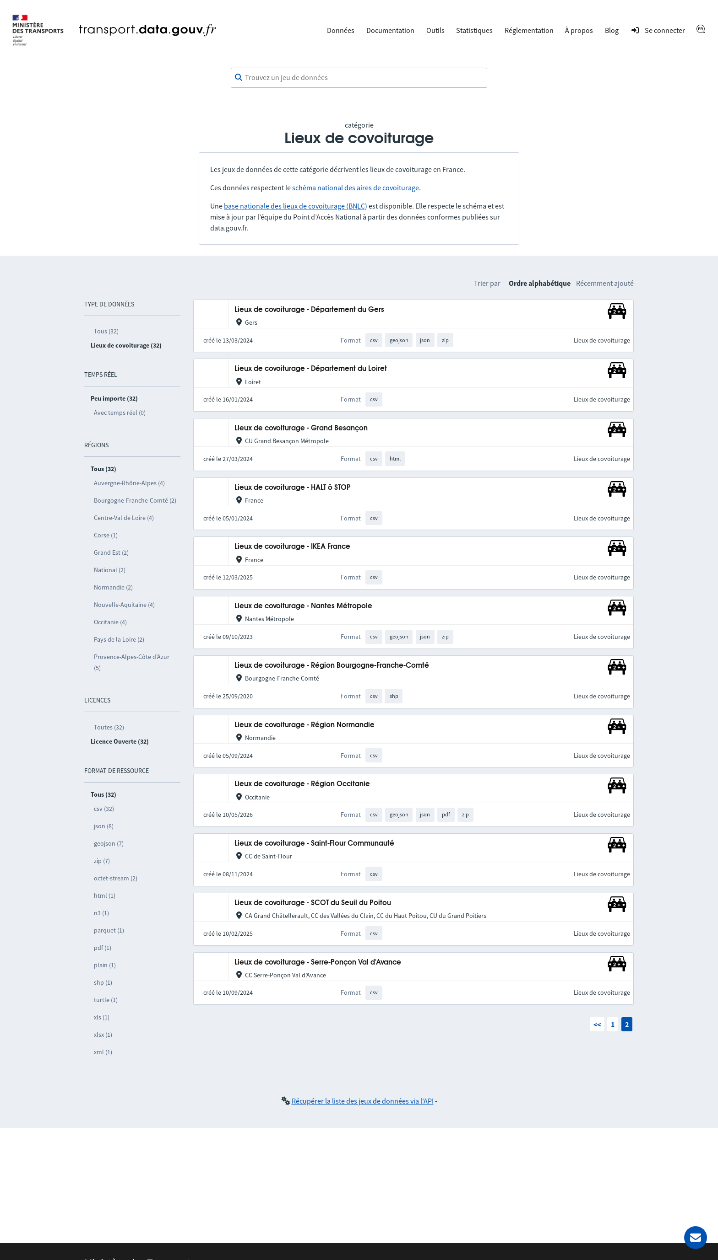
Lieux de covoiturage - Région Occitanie (302, 784)
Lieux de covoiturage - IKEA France (292, 546)
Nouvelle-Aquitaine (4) (124, 605)
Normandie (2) (113, 587)
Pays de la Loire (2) (119, 639)
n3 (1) (101, 913)
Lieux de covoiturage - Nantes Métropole (303, 606)
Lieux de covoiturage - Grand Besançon (301, 428)
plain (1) (105, 965)
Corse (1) (106, 535)
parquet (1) (109, 930)
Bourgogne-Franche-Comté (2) (135, 500)
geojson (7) (109, 843)
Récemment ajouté (605, 283)
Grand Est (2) (111, 552)
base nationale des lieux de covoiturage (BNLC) (295, 205)
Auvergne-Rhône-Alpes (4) (129, 483)
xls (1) (101, 1017)
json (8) (104, 826)
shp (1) (103, 982)
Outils (435, 30)
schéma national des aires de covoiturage (355, 187)
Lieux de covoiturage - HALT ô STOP (292, 487)
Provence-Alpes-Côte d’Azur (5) (131, 662)
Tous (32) (106, 331)
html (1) (104, 895)
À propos (579, 30)
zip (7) (102, 861)
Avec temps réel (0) (120, 412)
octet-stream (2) (115, 878)
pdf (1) (102, 948)
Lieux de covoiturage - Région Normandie (304, 725)
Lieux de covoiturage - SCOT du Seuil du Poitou (312, 903)
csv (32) (104, 808)
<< (597, 1024)
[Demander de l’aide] (695, 1237)
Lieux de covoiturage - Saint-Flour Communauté (314, 843)
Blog (612, 30)
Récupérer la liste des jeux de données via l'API (363, 1100)
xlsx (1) (103, 1034)
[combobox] (359, 78)
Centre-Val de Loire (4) (124, 518)
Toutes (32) (109, 727)
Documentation (390, 30)
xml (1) (103, 1052)
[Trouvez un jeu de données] (359, 78)
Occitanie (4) (110, 622)
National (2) (109, 570)
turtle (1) (106, 1000)
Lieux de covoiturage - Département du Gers (309, 309)
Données (340, 30)
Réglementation (529, 30)
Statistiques (474, 30)
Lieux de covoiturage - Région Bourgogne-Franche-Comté (331, 665)
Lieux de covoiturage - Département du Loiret (310, 368)
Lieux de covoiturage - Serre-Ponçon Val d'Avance (317, 962)
